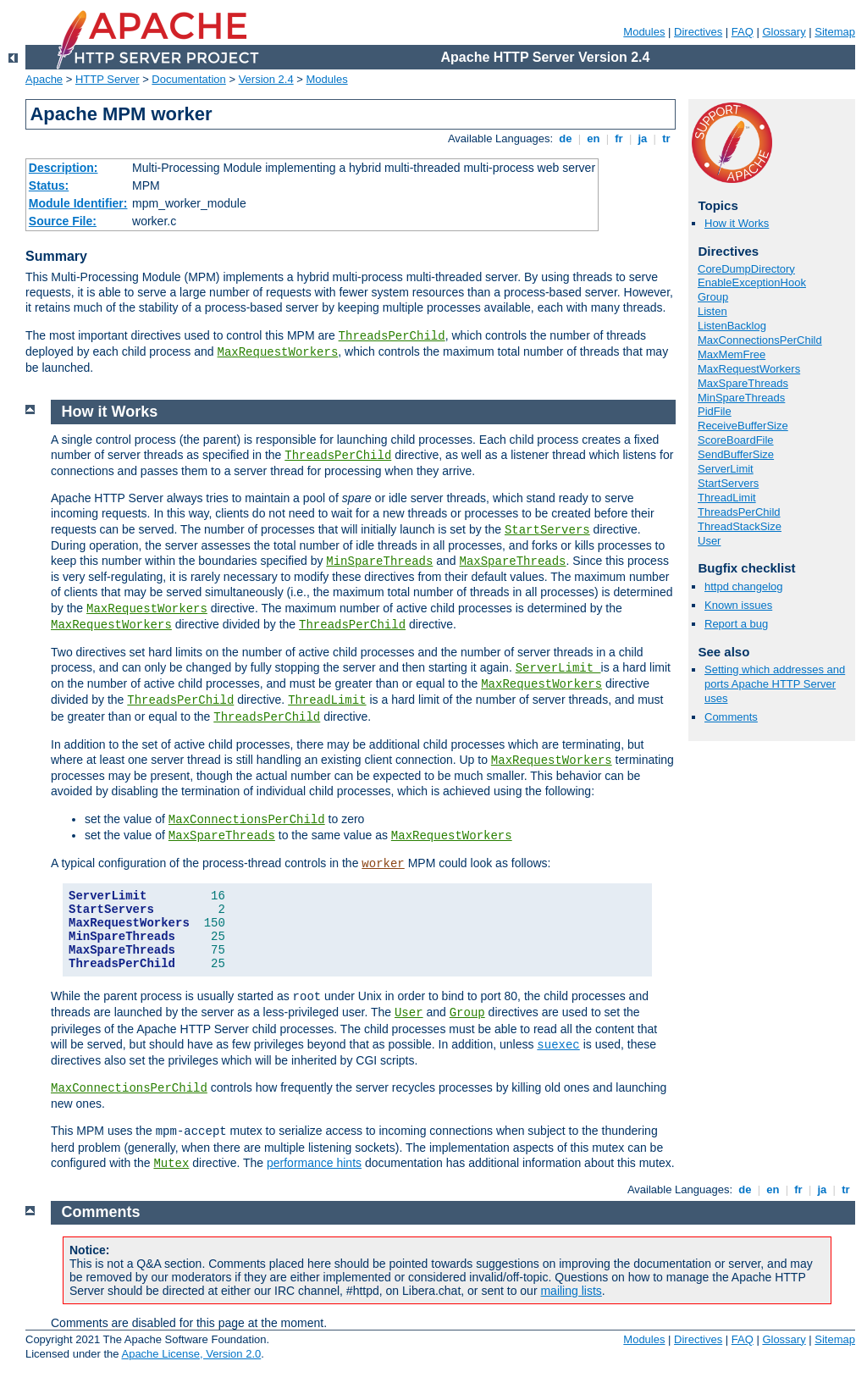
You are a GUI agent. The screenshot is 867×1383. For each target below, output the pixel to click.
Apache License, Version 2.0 (191, 1353)
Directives (698, 31)
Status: (49, 185)
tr (667, 138)
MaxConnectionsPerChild (760, 340)
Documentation (188, 79)
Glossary (783, 31)
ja (642, 138)
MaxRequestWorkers (277, 352)
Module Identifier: (78, 203)
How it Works (736, 223)
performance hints (314, 1163)
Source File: (63, 221)
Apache (44, 79)
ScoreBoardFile (736, 440)
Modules (644, 31)
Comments (731, 717)
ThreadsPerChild (392, 336)
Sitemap (835, 31)
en (593, 138)
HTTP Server (107, 79)
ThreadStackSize (739, 526)
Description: (63, 167)
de (565, 138)
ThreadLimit (727, 497)
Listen (712, 311)
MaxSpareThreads (743, 383)
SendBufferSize (736, 454)
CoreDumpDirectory (746, 269)
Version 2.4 (266, 79)
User (709, 540)
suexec (558, 1045)
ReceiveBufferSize (743, 425)
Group (713, 296)
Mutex (171, 1163)
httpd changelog (743, 586)
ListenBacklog (732, 325)
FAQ (743, 31)
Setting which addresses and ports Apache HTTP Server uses (774, 684)
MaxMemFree (731, 354)
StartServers (728, 483)
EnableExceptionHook (752, 282)
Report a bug (736, 623)
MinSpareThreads (741, 397)
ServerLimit (726, 468)
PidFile (715, 411)
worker (383, 864)
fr (619, 138)
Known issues (738, 605)
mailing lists (570, 1290)
